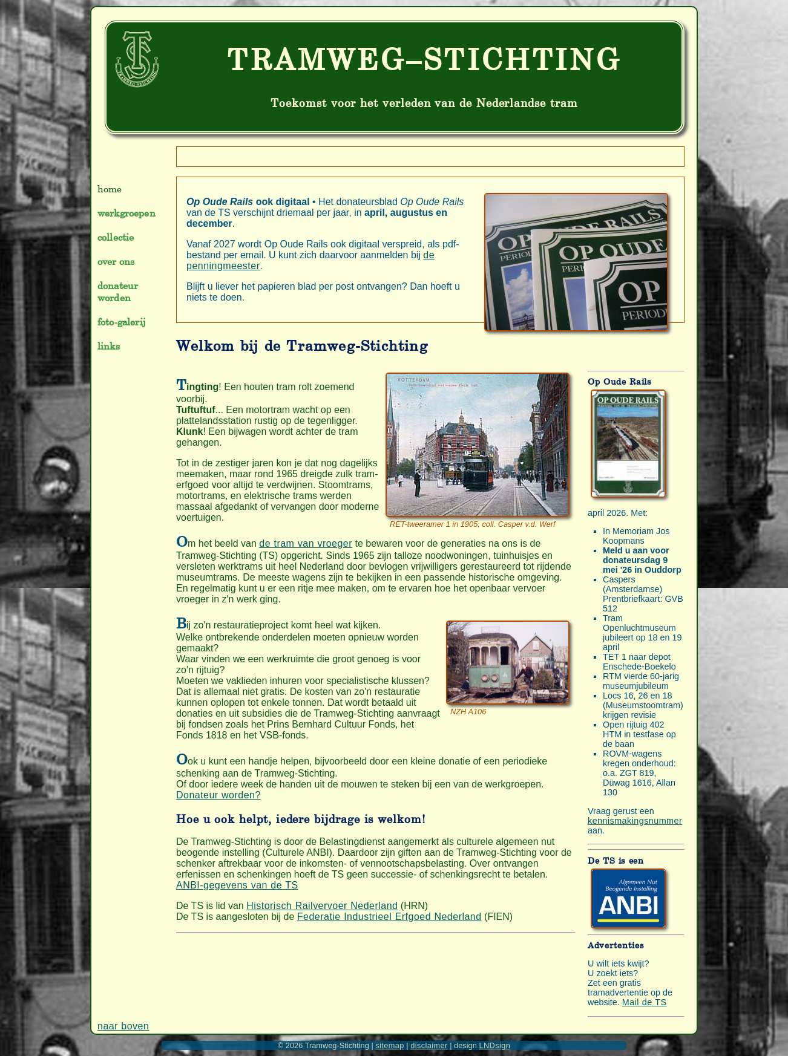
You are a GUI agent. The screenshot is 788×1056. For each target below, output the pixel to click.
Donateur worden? (218, 795)
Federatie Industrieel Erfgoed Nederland (389, 916)
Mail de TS (644, 1002)
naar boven (123, 1026)
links (108, 346)
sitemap (389, 1045)
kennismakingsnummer (635, 821)
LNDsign (494, 1045)
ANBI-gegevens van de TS (237, 885)
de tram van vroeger (305, 543)
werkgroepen (126, 213)
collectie (115, 237)
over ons (115, 261)
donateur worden (117, 291)
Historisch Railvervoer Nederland (322, 906)
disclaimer (428, 1045)
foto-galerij (121, 322)
